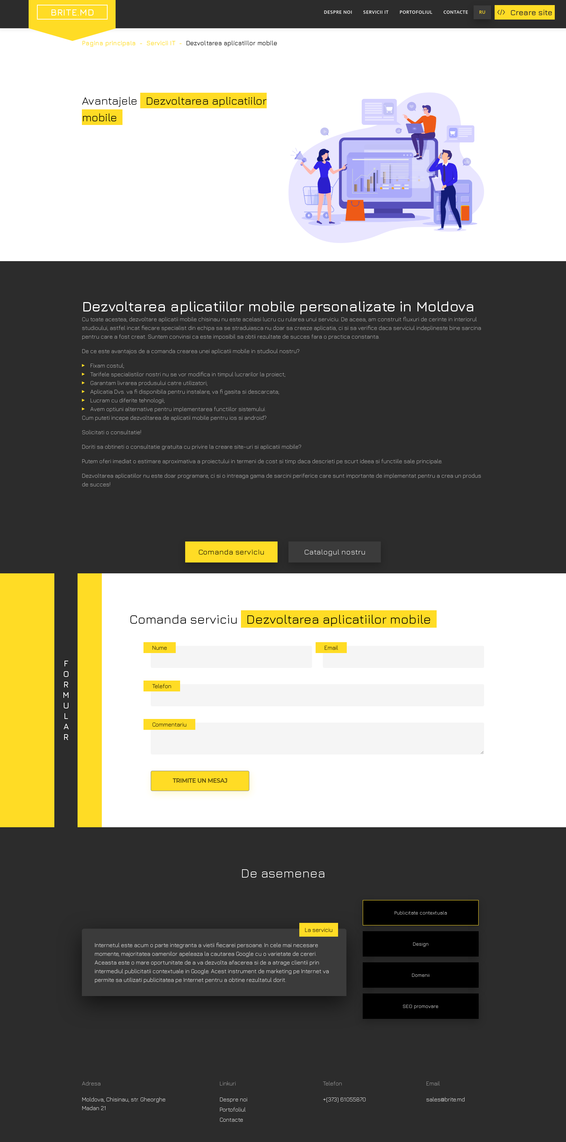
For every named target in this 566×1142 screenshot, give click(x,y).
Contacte (456, 12)
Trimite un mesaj (200, 780)
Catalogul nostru (335, 551)
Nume (159, 647)
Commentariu (169, 724)
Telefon (161, 686)
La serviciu (319, 929)
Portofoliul (416, 12)
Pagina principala (109, 43)
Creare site (524, 12)
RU (482, 12)
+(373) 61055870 (344, 1099)
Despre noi (338, 12)
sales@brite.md (445, 1099)
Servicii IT (375, 12)
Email (331, 647)
